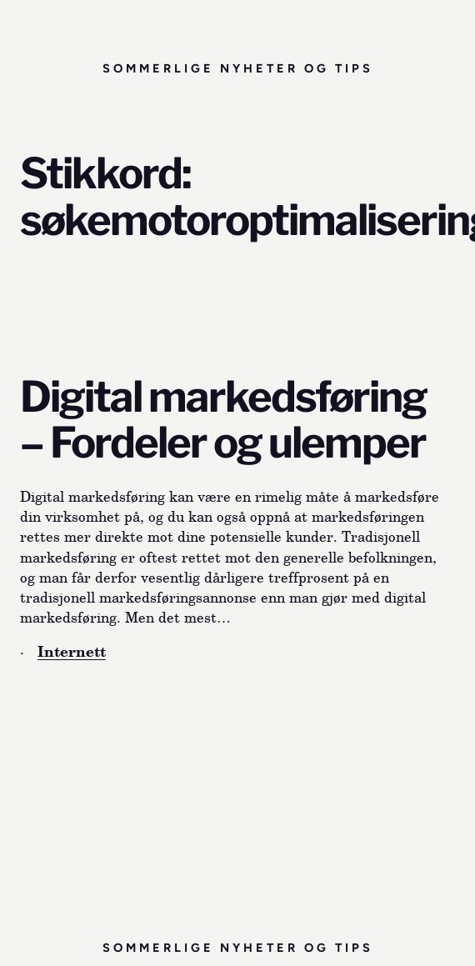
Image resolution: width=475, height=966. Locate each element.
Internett (72, 651)
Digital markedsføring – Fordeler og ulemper (223, 419)
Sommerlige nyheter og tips (237, 68)
